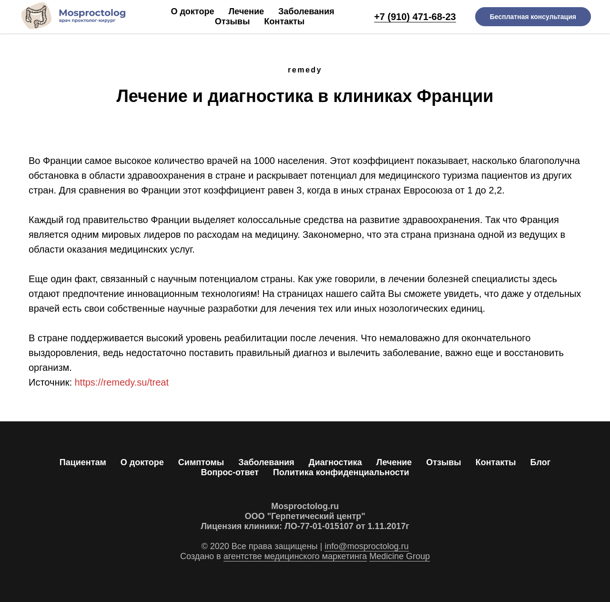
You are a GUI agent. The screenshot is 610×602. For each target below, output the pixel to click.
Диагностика (335, 462)
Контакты (284, 21)
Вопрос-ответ (229, 472)
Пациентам (83, 462)
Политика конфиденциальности (341, 472)
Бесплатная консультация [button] (533, 16)
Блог (540, 462)
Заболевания (306, 11)
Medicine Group (399, 556)
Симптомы (201, 462)
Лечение (246, 11)
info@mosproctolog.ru (366, 546)
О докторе (192, 11)
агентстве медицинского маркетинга (295, 556)
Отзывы (232, 21)
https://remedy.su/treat (122, 382)
